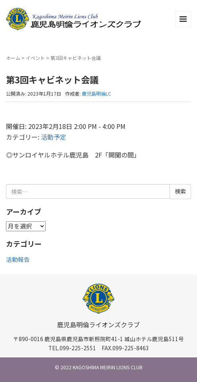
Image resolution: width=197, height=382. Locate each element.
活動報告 (18, 259)
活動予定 (53, 137)
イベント (35, 57)
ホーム (13, 57)
